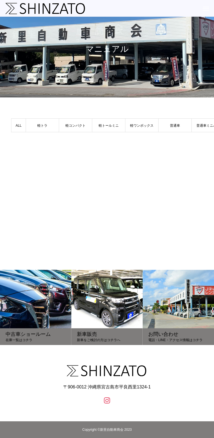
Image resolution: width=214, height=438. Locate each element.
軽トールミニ (109, 126)
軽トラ (42, 126)
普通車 (175, 126)
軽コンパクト (75, 126)
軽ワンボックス (142, 126)
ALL (18, 126)
